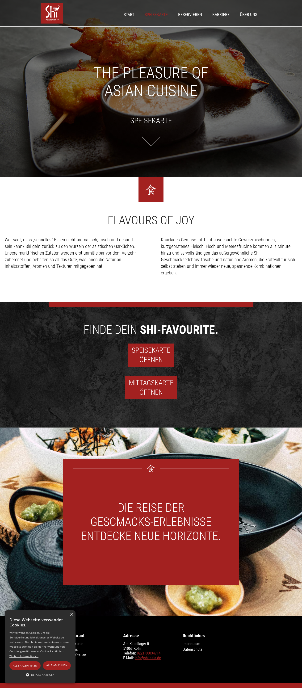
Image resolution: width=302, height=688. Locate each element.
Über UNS (248, 14)
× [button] (71, 614)
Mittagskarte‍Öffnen (151, 387)
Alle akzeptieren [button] (25, 665)
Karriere (221, 14)
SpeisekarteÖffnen (151, 355)
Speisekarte (156, 14)
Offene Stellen (75, 655)
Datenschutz (192, 649)
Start (129, 14)
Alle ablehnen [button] (56, 665)
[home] (51, 13)
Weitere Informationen (23, 656)
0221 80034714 (148, 653)
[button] (40, 674)
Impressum (191, 643)
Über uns (71, 649)
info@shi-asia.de (148, 657)
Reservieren (190, 14)
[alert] (40, 646)
